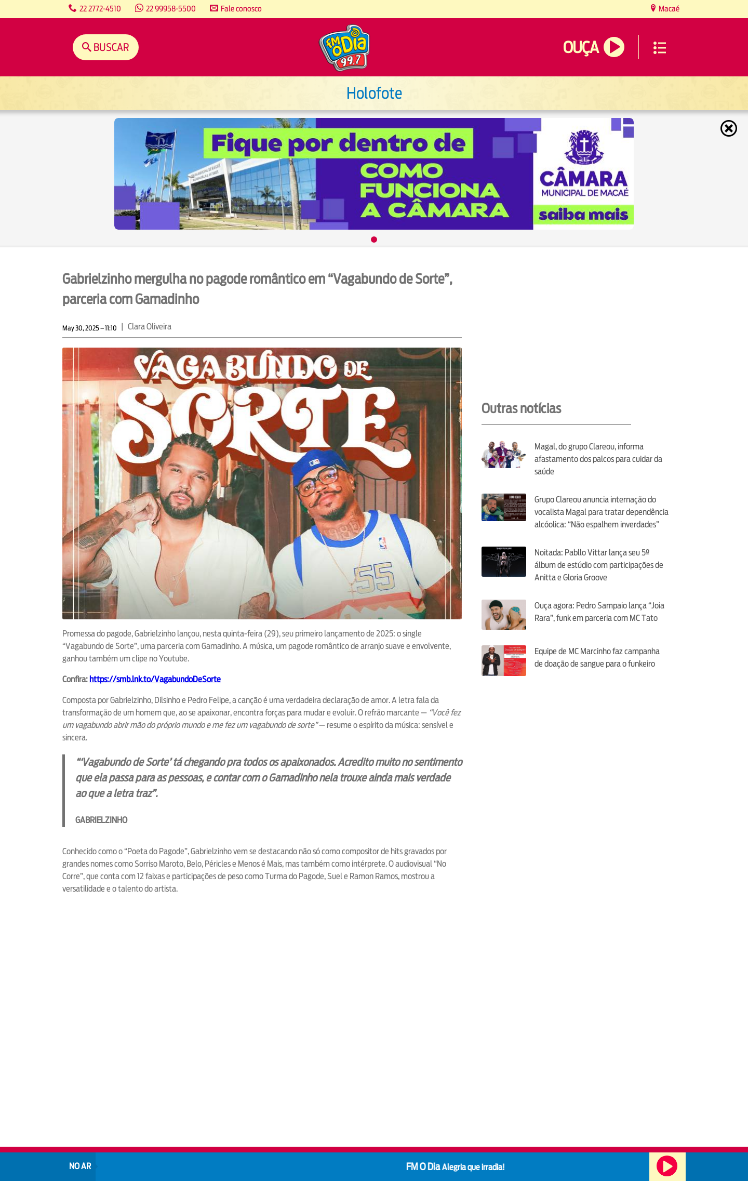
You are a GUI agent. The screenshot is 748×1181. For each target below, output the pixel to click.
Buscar (110, 47)
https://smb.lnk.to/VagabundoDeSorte (155, 679)
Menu (659, 48)
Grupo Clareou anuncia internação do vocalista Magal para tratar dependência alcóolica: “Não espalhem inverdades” (602, 512)
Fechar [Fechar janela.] (730, 128)
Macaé (668, 8)
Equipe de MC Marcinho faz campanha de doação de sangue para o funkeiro (597, 657)
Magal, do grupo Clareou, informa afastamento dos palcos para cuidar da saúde (598, 459)
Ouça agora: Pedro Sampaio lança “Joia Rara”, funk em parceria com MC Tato (599, 612)
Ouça (580, 47)
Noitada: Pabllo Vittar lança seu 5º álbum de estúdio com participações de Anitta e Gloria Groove (599, 565)
